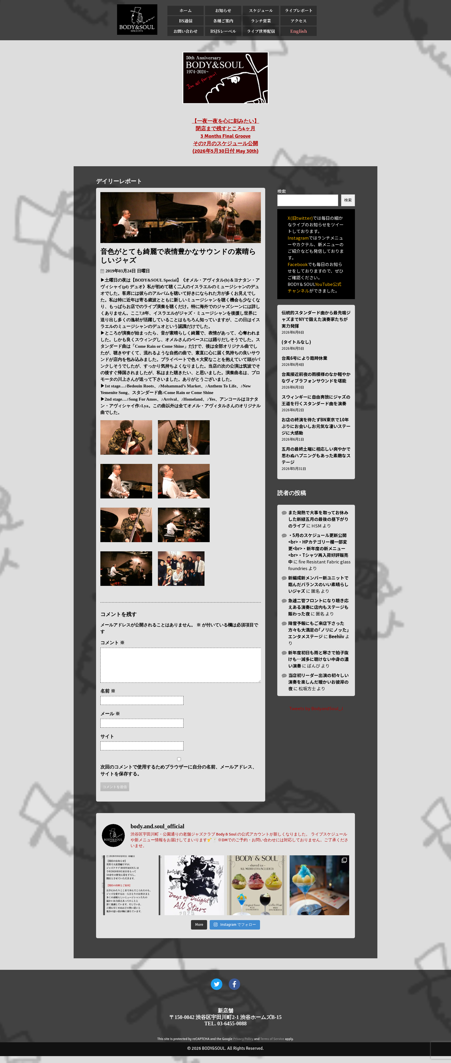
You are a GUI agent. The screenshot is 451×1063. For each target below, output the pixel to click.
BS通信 (185, 21)
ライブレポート (299, 10)
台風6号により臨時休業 (304, 358)
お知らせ (223, 10)
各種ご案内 (223, 21)
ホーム (185, 10)
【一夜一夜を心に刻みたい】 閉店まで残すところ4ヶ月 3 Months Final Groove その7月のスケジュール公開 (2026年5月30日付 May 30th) (225, 136)
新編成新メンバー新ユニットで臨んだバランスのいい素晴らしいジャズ (318, 584)
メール (110, 720)
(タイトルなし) (296, 342)
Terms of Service (272, 1046)
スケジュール (261, 10)
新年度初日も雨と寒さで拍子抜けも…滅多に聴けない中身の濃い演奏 (318, 659)
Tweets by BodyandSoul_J (316, 708)
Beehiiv (336, 636)
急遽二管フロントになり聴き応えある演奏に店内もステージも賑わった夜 (318, 607)
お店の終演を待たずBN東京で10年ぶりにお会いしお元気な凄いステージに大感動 (316, 426)
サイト (107, 743)
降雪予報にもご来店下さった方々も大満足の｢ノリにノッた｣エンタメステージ (318, 629)
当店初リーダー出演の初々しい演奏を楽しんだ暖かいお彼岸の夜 (318, 681)
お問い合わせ (185, 31)
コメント (112, 642)
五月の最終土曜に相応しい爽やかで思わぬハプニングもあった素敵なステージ (316, 455)
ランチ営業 (261, 21)
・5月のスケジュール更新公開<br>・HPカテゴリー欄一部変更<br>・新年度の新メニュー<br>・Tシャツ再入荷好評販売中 (318, 548)
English (298, 31)
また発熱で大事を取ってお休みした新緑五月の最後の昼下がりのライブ (318, 519)
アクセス (299, 21)
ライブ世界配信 (261, 31)
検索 (281, 191)
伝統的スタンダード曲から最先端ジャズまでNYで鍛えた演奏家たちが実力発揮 (316, 319)
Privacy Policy (243, 1046)
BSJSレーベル (223, 31)
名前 (107, 697)
